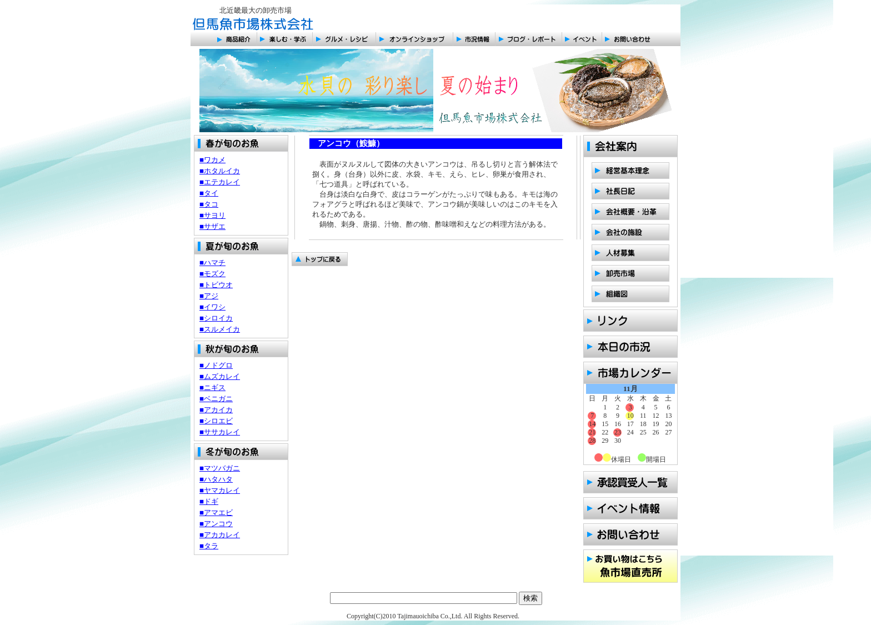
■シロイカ (216, 318)
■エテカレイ (219, 182)
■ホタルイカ (219, 171)
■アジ (208, 296)
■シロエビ (216, 421)
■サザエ (212, 226)
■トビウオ (216, 285)
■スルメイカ (219, 329)
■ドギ (208, 501)
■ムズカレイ (219, 376)
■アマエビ (216, 512)
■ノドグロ (216, 365)
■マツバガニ (219, 468)
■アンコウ (216, 523)
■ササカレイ (219, 432)
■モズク (212, 273)
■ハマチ (212, 262)
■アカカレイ (219, 535)
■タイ (208, 193)
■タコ (208, 204)
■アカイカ (216, 410)
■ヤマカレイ (219, 490)
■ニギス (212, 387)
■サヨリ (212, 215)
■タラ (208, 546)
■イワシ (212, 307)
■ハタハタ (216, 479)
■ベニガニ (216, 398)
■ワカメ (212, 160)
